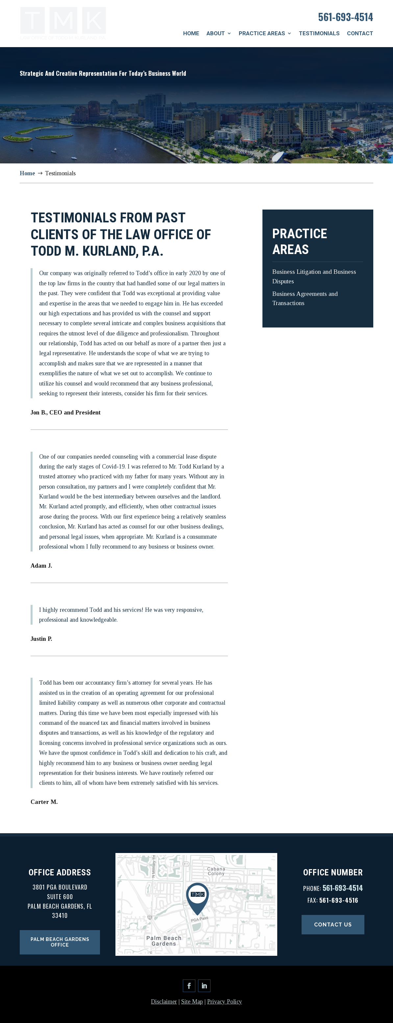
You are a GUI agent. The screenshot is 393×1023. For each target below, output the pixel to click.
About (216, 33)
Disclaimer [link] (164, 1001)
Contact (360, 33)
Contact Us (333, 925)
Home (191, 33)
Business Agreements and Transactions (305, 298)
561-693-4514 (345, 16)
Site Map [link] (192, 1001)
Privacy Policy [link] (224, 1001)
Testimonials (319, 33)
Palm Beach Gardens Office (60, 942)
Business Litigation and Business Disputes (314, 276)
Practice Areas (262, 33)
